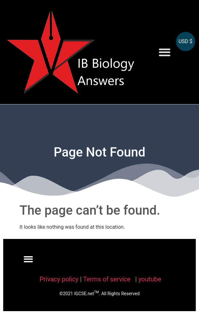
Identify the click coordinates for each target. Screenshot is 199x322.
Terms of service (107, 279)
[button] (164, 52)
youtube (149, 279)
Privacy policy (58, 279)
